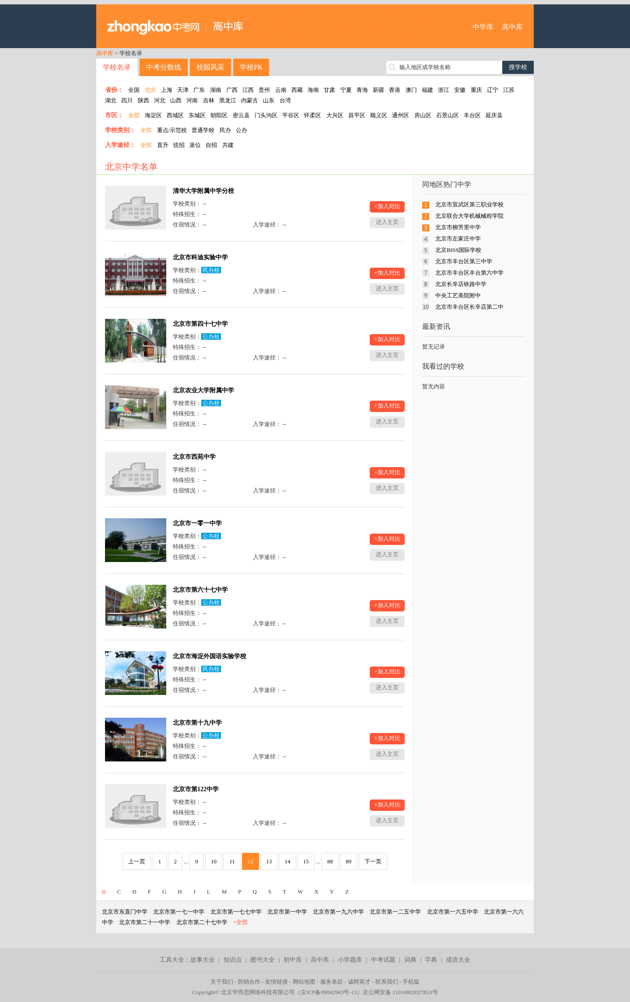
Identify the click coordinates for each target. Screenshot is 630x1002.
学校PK (251, 67)
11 (232, 861)
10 (214, 861)
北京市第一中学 (287, 911)
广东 (199, 90)
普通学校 (203, 130)
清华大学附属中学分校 (203, 191)
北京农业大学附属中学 (203, 390)
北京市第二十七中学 (202, 922)
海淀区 (153, 115)
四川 (127, 100)
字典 (431, 960)
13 (269, 861)
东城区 (197, 115)
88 (330, 861)
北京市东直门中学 (124, 911)
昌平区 (356, 115)
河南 (192, 100)
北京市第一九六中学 (338, 911)
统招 (179, 145)
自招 (211, 145)
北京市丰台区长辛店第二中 (469, 307)
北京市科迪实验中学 (200, 257)
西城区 (175, 115)
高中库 (512, 27)
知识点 (233, 960)
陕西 (143, 100)
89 (348, 861)
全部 (134, 115)
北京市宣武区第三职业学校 (469, 204)
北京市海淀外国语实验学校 (209, 656)
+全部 (240, 922)
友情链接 (276, 981)
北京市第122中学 (196, 789)
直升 (162, 145)
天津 (183, 90)
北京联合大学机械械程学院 (469, 216)
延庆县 (494, 115)
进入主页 (387, 222)
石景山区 (447, 115)
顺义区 (378, 115)
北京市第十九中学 (197, 722)
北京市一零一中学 (197, 523)
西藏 (297, 90)
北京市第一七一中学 (178, 911)
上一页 (136, 861)
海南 (313, 90)
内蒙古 (249, 100)
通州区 (400, 115)
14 (287, 861)
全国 (134, 90)
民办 (225, 130)
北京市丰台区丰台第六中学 (469, 272)
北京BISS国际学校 (458, 250)
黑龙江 (227, 100)
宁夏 (346, 90)
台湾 (285, 100)
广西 (232, 90)
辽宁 (492, 90)
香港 (394, 90)
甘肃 (329, 90)
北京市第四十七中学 (200, 324)
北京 (150, 90)
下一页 (373, 861)
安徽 (460, 90)
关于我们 (221, 981)
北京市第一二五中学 (395, 911)
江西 (248, 90)
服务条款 (331, 981)
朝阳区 (219, 115)
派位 (195, 145)
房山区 (422, 115)
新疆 (378, 90)
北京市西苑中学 (194, 457)
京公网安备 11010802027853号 (400, 992)
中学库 (483, 27)
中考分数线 (163, 67)
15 (306, 861)
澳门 (411, 90)
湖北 (110, 100)
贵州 (264, 90)
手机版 (411, 981)
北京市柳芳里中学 (458, 227)
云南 (281, 90)
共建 (228, 145)
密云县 (241, 115)
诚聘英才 (359, 981)
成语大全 (458, 960)
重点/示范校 (172, 130)
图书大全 (262, 960)
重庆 (476, 90)
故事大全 (202, 960)
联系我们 (386, 981)
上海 (166, 90)
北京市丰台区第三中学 (463, 261)
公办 (241, 130)
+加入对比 (387, 206)
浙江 (443, 90)
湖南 (215, 90)
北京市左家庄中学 (458, 238)
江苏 (508, 90)
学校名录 (117, 67)
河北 (159, 100)
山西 (176, 100)
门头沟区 (266, 115)
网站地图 (304, 981)
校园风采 (210, 67)
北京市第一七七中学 (236, 911)
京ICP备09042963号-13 (329, 992)
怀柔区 (312, 115)
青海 (362, 90)
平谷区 (290, 115)
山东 (268, 100)
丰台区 (472, 115)
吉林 (208, 100)
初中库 (293, 960)
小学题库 (350, 960)
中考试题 (383, 960)
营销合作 (249, 981)
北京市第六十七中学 (200, 590)
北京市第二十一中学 (144, 922)
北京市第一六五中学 (452, 911)
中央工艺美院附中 (458, 295)
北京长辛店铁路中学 (460, 284)
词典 (410, 960)
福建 (427, 90)
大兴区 (334, 115)
